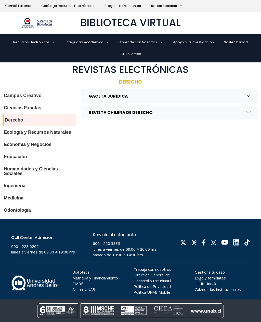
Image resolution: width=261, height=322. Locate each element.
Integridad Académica (87, 42)
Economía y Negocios (27, 144)
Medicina (13, 197)
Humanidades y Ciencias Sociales (31, 171)
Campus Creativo (23, 95)
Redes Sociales (167, 6)
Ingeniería (14, 185)
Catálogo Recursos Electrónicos (67, 6)
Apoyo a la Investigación (193, 42)
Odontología (17, 210)
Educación (15, 156)
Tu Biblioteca (130, 54)
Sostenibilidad (236, 42)
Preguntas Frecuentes (123, 6)
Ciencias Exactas (22, 107)
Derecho (14, 120)
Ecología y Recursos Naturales (37, 132)
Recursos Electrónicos (34, 42)
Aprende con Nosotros (141, 42)
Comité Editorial (18, 6)
